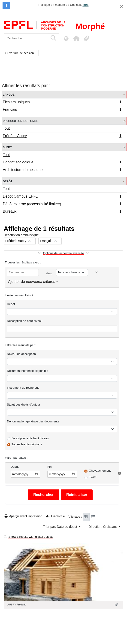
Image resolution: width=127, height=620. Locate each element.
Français (62, 110)
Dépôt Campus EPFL (62, 197)
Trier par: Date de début (60, 526)
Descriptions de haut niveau (30, 438)
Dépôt (11, 304)
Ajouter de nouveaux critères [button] (31, 282)
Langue (9, 94)
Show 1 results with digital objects (28, 536)
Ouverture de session (20, 53)
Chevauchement (100, 470)
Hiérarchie (55, 516)
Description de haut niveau (24, 321)
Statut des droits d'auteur (23, 404)
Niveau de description (21, 354)
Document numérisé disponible (27, 371)
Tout (6, 128)
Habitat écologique (62, 162)
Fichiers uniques (62, 102)
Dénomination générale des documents (33, 421)
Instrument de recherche (23, 387)
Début (15, 466)
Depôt (7, 181)
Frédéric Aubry (62, 136)
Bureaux (62, 212)
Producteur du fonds (20, 121)
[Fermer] (121, 6)
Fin (49, 466)
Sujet (7, 147)
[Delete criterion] (96, 272)
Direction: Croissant (103, 526)
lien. (85, 4)
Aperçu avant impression (23, 516)
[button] (76, 38)
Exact (93, 477)
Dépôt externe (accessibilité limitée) (62, 204)
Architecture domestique (62, 170)
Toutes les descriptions (27, 444)
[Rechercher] (26, 38)
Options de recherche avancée (63, 253)
